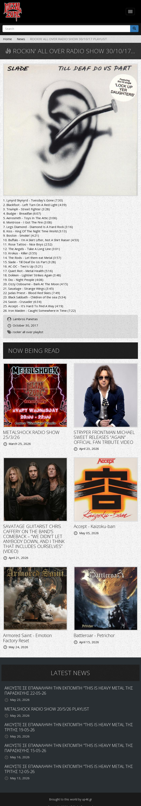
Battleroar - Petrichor (94, 635)
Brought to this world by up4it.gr (70, 799)
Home (7, 39)
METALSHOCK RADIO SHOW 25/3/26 (31, 434)
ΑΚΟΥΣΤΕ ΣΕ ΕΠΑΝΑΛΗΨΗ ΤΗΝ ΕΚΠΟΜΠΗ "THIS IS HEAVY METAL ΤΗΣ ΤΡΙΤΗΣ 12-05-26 (69, 769)
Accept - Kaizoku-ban (94, 526)
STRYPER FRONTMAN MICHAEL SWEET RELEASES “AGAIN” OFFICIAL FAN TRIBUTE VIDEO (104, 437)
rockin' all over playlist (28, 332)
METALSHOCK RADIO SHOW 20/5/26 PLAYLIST (47, 709)
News (21, 39)
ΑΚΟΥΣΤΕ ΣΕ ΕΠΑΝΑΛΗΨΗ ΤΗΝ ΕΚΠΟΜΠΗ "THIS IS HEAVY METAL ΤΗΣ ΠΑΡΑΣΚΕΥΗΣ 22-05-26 (69, 690)
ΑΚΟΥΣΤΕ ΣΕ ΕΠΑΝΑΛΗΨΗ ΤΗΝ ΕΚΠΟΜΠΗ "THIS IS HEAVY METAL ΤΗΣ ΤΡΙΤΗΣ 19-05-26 (69, 727)
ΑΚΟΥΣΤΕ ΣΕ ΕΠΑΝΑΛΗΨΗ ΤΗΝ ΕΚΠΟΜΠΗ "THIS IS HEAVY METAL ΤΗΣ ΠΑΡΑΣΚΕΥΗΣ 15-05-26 (69, 748)
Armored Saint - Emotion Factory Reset (27, 637)
